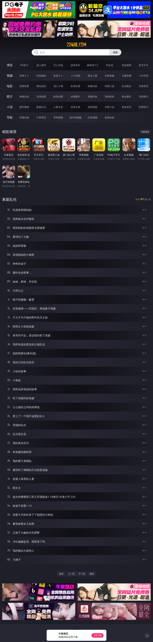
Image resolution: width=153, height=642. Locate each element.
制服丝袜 (92, 86)
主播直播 (126, 75)
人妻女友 (58, 107)
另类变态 (143, 86)
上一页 (71, 573)
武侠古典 (75, 107)
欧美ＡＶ (58, 75)
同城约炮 (24, 117)
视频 (10, 76)
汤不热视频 (75, 117)
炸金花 (109, 65)
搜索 (115, 52)
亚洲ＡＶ (24, 75)
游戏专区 (75, 65)
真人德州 (41, 65)
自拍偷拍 (41, 75)
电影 (10, 86)
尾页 (92, 573)
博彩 (10, 65)
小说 (10, 107)
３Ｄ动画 (75, 75)
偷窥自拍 (24, 96)
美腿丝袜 (92, 96)
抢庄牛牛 (143, 65)
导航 (10, 117)
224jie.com (76, 45)
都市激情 (24, 107)
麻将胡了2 (92, 65)
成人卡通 (58, 86)
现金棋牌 (126, 65)
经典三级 (109, 86)
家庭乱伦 (41, 107)
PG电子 (24, 65)
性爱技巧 (143, 107)
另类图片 (143, 96)
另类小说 (109, 107)
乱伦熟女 (126, 86)
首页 (61, 573)
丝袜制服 (109, 75)
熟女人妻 (92, 75)
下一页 (82, 573)
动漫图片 (75, 96)
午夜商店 (41, 117)
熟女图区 (126, 96)
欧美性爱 (75, 86)
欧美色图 (58, 96)
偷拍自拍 (41, 86)
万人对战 (58, 65)
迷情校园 (92, 107)
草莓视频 (58, 117)
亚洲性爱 (24, 86)
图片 (10, 96)
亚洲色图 (41, 96)
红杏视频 (92, 117)
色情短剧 (109, 117)
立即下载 (97, 635)
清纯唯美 (109, 96)
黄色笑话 (126, 107)
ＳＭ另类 (143, 75)
